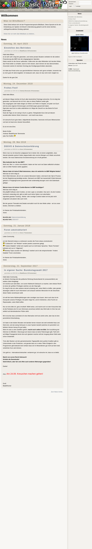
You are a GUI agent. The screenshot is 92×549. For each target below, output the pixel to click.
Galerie (51, 10)
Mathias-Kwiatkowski (81, 53)
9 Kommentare (35, 90)
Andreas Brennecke (25, 90)
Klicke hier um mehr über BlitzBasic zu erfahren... (19, 34)
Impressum (76, 69)
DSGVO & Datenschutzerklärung (21, 146)
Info (13, 10)
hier (13, 164)
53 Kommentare (32, 50)
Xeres (21, 149)
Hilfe (20, 10)
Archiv (81, 10)
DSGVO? (15, 219)
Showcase (61, 10)
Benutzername (72, 1)
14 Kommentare (28, 149)
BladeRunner (23, 50)
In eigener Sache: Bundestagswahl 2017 (26, 270)
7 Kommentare (28, 232)
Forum (35, 10)
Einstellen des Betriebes (17, 48)
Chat (43, 10)
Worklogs (72, 10)
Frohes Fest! (11, 88)
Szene (28, 10)
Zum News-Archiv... (57, 392)
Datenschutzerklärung (19, 217)
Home (6, 10)
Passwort (71, 3)
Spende (75, 65)
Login (70, 6)
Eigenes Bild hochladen (75, 56)
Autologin (78, 6)
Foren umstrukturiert (15, 230)
